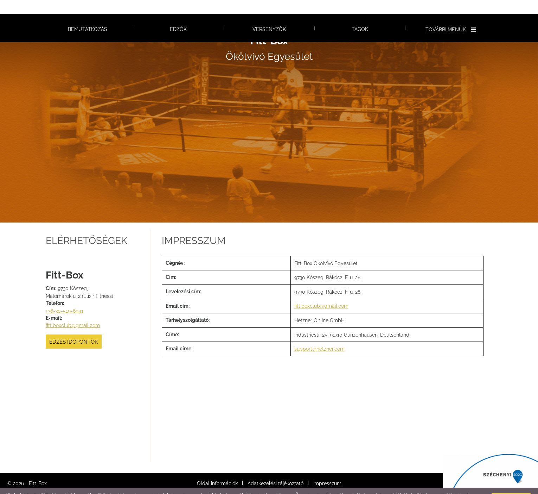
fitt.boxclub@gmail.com (73, 311)
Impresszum (327, 469)
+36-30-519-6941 (64, 297)
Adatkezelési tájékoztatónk (153, 486)
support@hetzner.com (319, 335)
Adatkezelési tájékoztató (275, 469)
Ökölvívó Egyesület (269, 34)
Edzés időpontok (73, 328)
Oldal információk (217, 469)
